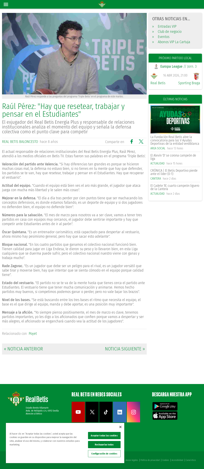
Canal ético (191, 460)
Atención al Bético (34, 413)
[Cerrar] (120, 427)
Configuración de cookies (104, 453)
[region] (65, 443)
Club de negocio (167, 31)
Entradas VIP (164, 26)
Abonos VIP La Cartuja (171, 41)
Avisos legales (132, 460)
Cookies (165, 460)
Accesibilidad (177, 460)
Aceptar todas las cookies (104, 435)
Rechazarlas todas (104, 444)
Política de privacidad (150, 460)
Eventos (160, 36)
